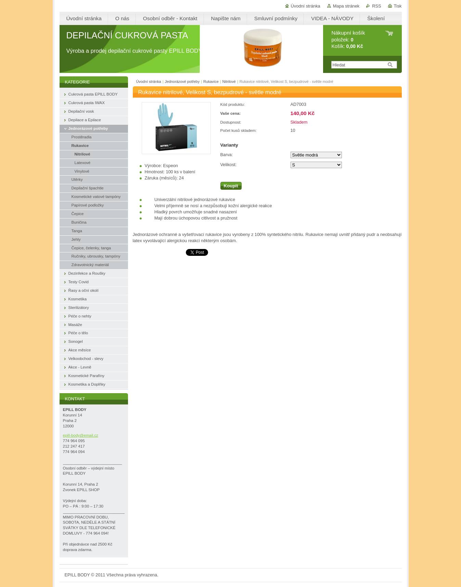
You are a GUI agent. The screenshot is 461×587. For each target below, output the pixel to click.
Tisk (398, 6)
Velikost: (228, 164)
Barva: (226, 154)
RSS (376, 6)
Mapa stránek (346, 6)
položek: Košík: (348, 39)
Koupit (231, 185)
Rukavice (211, 81)
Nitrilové (229, 81)
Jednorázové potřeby (182, 81)
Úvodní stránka (305, 6)
